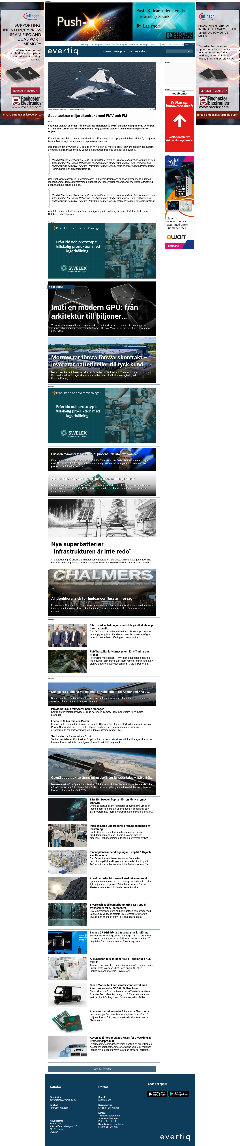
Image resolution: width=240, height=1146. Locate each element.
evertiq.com (109, 44)
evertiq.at (85, 44)
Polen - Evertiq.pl (107, 1118)
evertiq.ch (96, 44)
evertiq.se (189, 44)
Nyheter (107, 51)
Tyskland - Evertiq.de (109, 1112)
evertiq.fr (155, 44)
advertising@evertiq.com (63, 1097)
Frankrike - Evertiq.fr (108, 1123)
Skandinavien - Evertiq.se (111, 1121)
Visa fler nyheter (102, 1066)
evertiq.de (121, 44)
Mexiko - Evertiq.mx (108, 1104)
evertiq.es (133, 44)
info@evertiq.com (59, 1104)
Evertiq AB (63, 51)
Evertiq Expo (120, 51)
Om (130, 51)
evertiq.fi (144, 44)
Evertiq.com (104, 1097)
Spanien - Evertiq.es (108, 1115)
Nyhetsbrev (140, 51)
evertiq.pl (178, 44)
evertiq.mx (166, 44)
